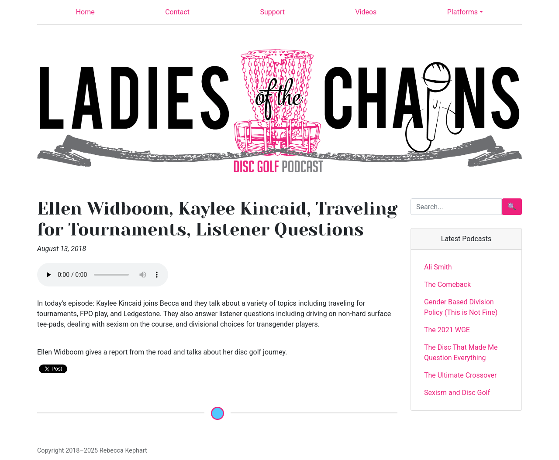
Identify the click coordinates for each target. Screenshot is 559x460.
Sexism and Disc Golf (457, 392)
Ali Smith (438, 267)
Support (272, 12)
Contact (177, 12)
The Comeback (447, 284)
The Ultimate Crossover (460, 375)
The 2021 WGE (447, 330)
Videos (365, 12)
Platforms (462, 12)
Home (85, 12)
